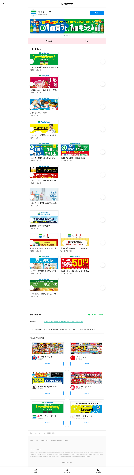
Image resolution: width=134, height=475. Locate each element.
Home (36, 472)
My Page (98, 472)
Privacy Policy (44, 440)
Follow (97, 13)
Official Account (97, 315)
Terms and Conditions (56, 440)
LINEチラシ (67, 4)
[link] (33, 13)
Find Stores (67, 472)
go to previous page (4, 3)
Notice (31, 440)
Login (66, 440)
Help (37, 440)
